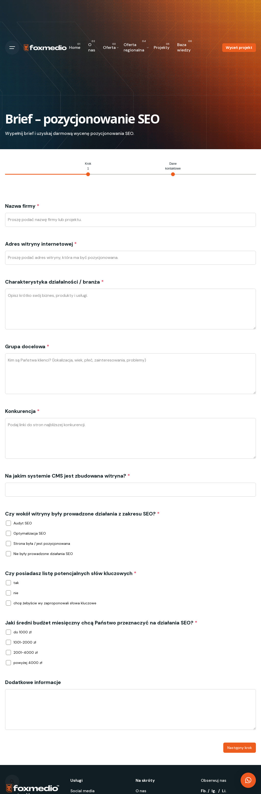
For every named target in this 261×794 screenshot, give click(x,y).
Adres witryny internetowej (41, 244)
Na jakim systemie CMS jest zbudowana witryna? (67, 475)
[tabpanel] (130, 466)
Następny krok (239, 747)
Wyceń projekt (239, 47)
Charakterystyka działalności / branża (54, 281)
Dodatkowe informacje (33, 682)
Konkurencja (22, 411)
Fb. (204, 790)
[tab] (88, 168)
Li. (224, 790)
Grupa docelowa (27, 346)
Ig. (214, 790)
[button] (248, 780)
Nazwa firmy (22, 206)
